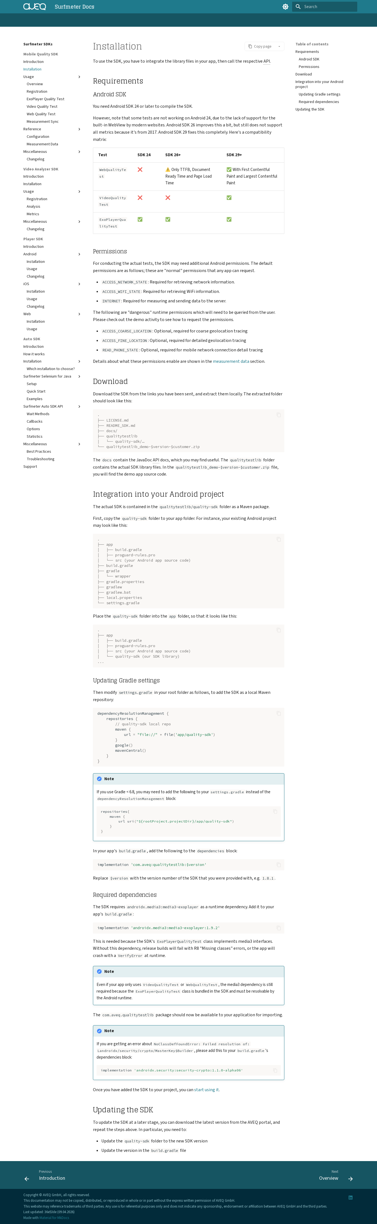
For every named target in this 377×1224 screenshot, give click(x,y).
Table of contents (312, 44)
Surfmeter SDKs (95, 20)
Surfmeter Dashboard (146, 20)
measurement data (231, 361)
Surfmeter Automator (58, 20)
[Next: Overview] (334, 1177)
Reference (179, 20)
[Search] (324, 7)
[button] (260, 46)
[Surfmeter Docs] (34, 6)
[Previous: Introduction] (46, 1177)
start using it (206, 1090)
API (118, 20)
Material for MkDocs (54, 1217)
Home (28, 20)
